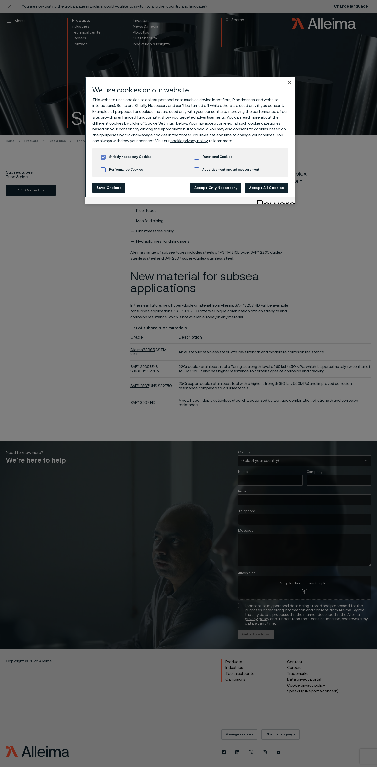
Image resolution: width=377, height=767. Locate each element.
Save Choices (108, 188)
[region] (190, 140)
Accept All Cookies (266, 188)
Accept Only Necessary (216, 188)
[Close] (289, 82)
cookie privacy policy (189, 141)
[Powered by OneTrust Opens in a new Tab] (274, 201)
